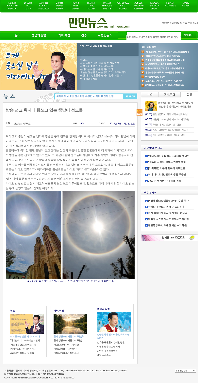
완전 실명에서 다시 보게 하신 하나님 (167, 213)
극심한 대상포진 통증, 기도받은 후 (166, 206)
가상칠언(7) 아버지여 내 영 (66, 344)
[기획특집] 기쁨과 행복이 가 (23, 348)
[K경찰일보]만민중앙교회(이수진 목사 (168, 200)
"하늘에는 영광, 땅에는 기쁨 (23, 344)
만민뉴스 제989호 (22, 123)
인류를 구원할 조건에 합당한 (110, 342)
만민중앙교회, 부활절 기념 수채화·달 (167, 225)
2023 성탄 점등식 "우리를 (22, 353)
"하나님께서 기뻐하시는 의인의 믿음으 (168, 156)
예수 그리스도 (103, 354)
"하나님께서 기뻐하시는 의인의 (25, 340)
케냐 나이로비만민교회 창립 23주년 (167, 174)
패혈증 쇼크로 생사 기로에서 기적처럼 (168, 219)
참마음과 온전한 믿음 (107, 350)
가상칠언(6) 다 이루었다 (65, 348)
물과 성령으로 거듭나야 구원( (68, 340)
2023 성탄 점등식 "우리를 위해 (164, 180)
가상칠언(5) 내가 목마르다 (66, 353)
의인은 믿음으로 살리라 (108, 346)
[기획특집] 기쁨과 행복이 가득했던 (166, 168)
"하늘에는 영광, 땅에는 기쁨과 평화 (167, 162)
